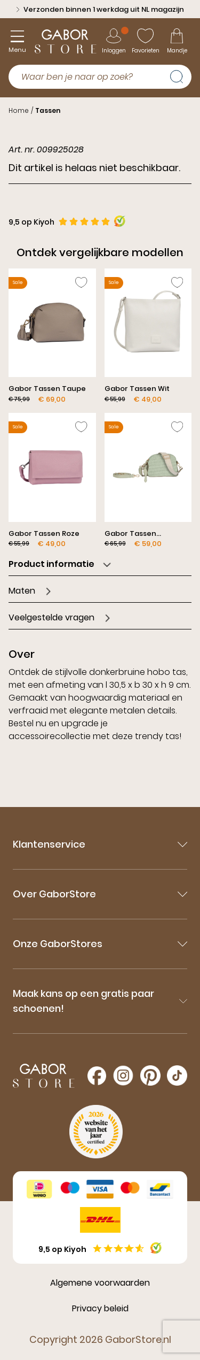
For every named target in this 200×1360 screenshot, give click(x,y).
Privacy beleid (100, 1308)
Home (19, 110)
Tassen (47, 110)
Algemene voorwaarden (100, 1283)
